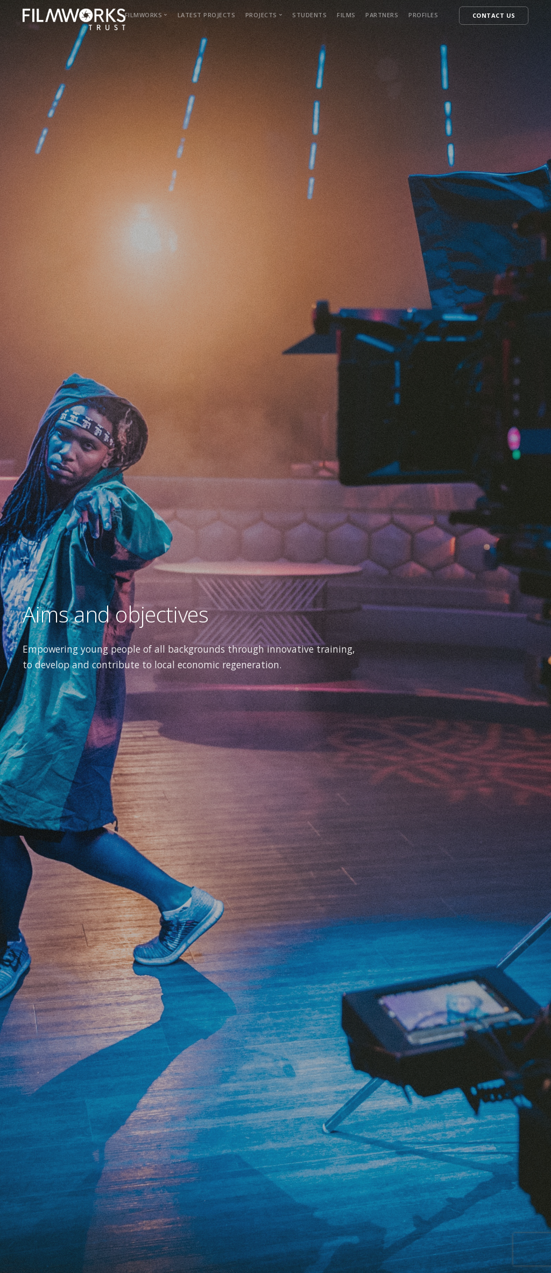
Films (346, 15)
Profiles (423, 15)
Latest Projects (207, 15)
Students (309, 15)
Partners (381, 15)
